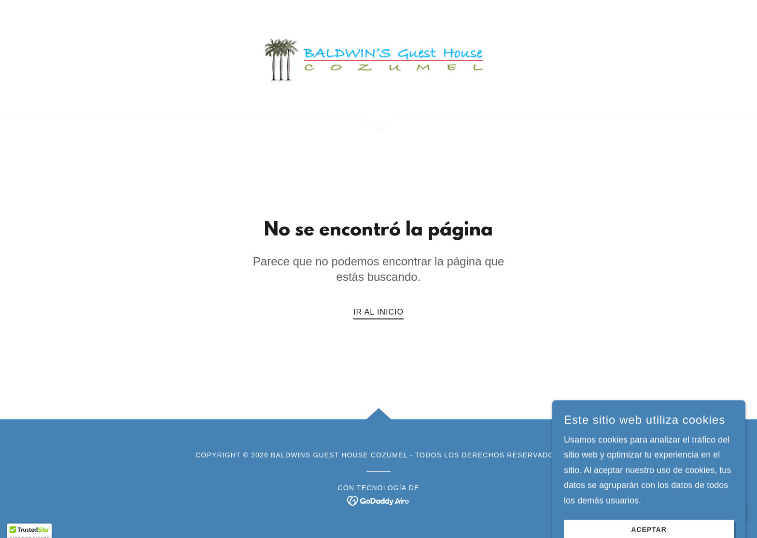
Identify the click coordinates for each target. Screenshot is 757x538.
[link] (379, 59)
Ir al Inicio (378, 312)
